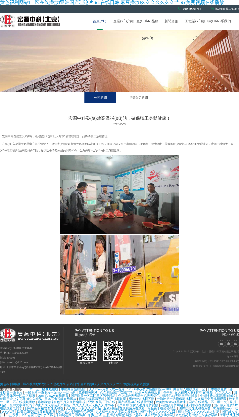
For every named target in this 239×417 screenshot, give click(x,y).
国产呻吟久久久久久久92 (158, 411)
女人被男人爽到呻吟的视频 (194, 392)
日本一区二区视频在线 (42, 389)
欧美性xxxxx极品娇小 (171, 402)
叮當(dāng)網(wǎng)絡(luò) (224, 365)
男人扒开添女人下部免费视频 (117, 411)
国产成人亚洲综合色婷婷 (76, 411)
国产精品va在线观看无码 (136, 402)
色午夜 (168, 392)
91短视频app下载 (225, 408)
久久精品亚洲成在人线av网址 (197, 414)
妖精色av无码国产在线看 (180, 395)
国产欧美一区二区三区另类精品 (93, 395)
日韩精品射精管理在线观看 (44, 408)
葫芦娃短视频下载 (142, 398)
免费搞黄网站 (88, 392)
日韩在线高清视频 (92, 398)
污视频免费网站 (172, 405)
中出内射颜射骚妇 (74, 389)
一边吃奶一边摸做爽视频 (175, 398)
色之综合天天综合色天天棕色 (139, 395)
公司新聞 (100, 97)
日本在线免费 (218, 389)
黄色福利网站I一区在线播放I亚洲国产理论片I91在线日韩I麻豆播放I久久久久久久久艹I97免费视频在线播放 (74, 384)
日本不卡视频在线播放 (60, 398)
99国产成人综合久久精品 (52, 405)
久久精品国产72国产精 (116, 392)
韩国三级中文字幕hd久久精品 (21, 398)
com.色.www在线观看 (53, 395)
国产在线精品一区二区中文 (208, 402)
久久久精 (8, 411)
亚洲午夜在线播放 (199, 405)
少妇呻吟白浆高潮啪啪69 (218, 395)
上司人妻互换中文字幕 (37, 414)
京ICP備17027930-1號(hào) (224, 361)
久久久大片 (223, 392)
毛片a (100, 414)
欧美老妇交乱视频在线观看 (36, 411)
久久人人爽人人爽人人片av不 (93, 405)
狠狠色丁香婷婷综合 (162, 408)
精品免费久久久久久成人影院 (199, 411)
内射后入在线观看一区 (189, 389)
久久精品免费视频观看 (210, 398)
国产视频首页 (117, 398)
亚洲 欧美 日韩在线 (102, 402)
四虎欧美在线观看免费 (195, 408)
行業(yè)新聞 (138, 97)
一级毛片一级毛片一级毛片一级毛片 (51, 392)
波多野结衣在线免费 (159, 414)
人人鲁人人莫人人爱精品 (84, 408)
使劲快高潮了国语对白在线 (75, 414)
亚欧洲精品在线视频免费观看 (124, 408)
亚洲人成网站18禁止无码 (124, 414)
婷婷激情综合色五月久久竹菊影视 (62, 402)
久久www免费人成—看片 (107, 389)
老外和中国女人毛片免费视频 (138, 405)
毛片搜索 (12, 414)
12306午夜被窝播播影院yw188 (149, 389)
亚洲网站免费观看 (148, 392)
